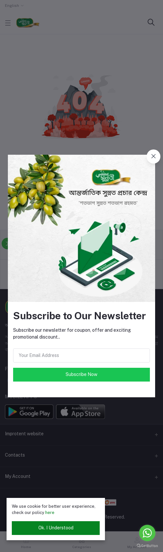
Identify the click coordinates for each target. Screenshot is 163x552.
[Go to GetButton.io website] (147, 545)
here (49, 512)
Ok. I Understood (55, 527)
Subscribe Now (81, 374)
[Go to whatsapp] (147, 533)
